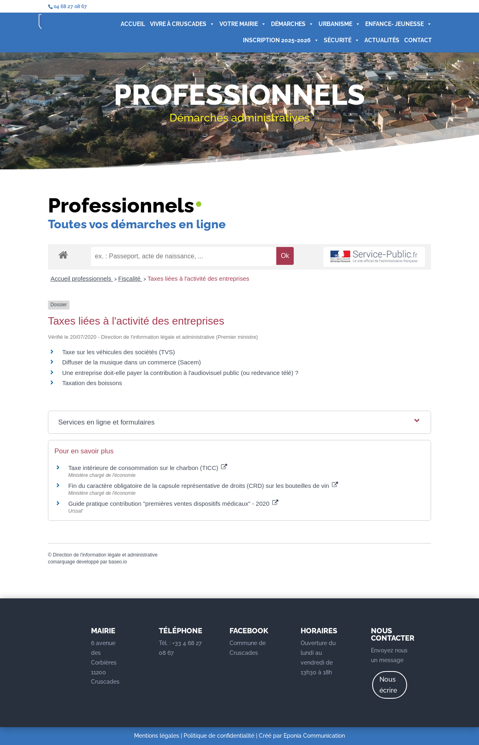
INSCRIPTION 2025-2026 (246, 44)
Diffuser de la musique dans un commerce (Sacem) (131, 362)
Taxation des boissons (92, 382)
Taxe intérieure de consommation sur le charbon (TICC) (148, 467)
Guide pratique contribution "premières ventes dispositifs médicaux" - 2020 (173, 503)
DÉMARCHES (257, 27)
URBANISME (304, 27)
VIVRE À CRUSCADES (147, 27)
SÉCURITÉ (306, 44)
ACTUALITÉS (346, 44)
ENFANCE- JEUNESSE (363, 27)
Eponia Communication (314, 735)
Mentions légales (156, 735)
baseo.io (117, 562)
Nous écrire (388, 685)
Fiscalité (130, 278)
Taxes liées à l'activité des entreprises (198, 278)
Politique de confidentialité (219, 735)
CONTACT (383, 44)
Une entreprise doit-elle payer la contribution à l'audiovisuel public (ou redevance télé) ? (180, 372)
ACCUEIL (97, 27)
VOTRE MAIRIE (207, 27)
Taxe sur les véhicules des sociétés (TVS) (118, 352)
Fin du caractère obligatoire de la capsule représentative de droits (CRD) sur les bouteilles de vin (203, 485)
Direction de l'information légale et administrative (105, 555)
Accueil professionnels (81, 278)
